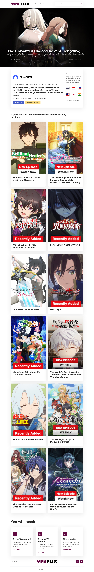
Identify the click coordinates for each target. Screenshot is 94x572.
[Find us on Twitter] (81, 561)
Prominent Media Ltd (49, 570)
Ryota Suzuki (49, 62)
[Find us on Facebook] (77, 561)
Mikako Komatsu (16, 62)
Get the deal (18, 102)
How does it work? (33, 102)
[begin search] (81, 3)
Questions (43, 4)
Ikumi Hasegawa (27, 62)
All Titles (14, 561)
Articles (35, 4)
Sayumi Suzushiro (38, 62)
